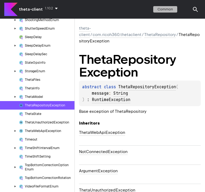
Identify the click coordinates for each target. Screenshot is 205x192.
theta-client (31, 9)
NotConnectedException (103, 151)
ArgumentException (98, 171)
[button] (195, 9)
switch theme (184, 9)
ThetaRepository (160, 34)
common (165, 9)
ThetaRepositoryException (147, 87)
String (120, 93)
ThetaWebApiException (102, 132)
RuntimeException (111, 99)
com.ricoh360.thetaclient (117, 34)
